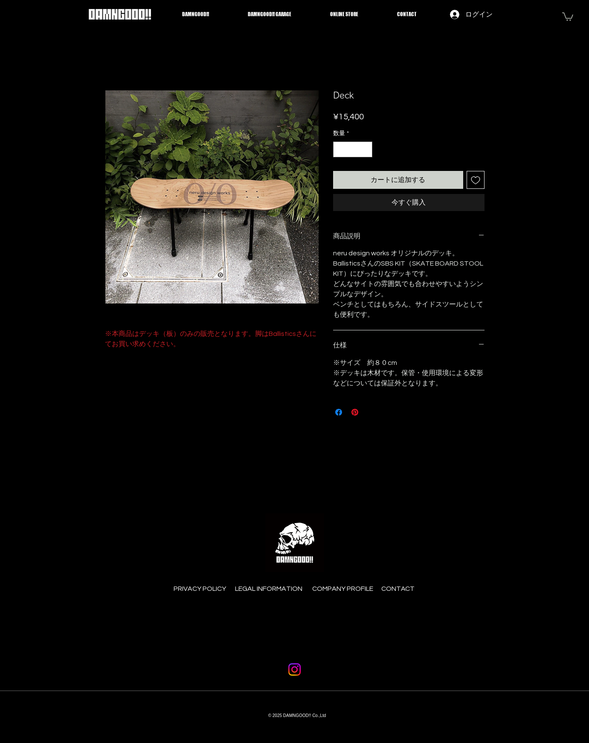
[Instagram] (294, 669)
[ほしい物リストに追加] (476, 180)
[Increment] (365, 149)
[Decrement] (339, 149)
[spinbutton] (352, 149)
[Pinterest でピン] (355, 412)
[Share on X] (371, 412)
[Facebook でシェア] (339, 412)
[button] (567, 16)
